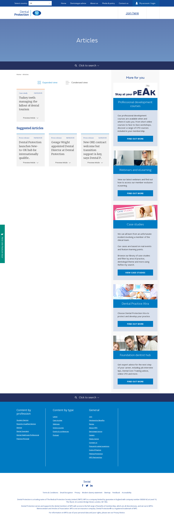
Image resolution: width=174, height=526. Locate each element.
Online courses (58, 428)
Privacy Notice (119, 512)
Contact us (93, 442)
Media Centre (94, 439)
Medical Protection (96, 453)
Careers (92, 435)
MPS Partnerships (95, 457)
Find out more (135, 138)
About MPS (93, 428)
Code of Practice (95, 450)
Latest (55, 416)
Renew (91, 424)
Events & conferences (61, 431)
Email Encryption (66, 492)
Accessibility (126, 492)
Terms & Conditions (50, 492)
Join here (132, 13)
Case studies (57, 420)
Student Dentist (22, 420)
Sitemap (107, 492)
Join (90, 416)
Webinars (56, 424)
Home (19, 74)
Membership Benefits (97, 420)
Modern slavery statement (92, 492)
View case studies (135, 272)
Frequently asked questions (99, 446)
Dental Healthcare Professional (28, 435)
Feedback (116, 492)
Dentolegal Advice (95, 431)
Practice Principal (23, 439)
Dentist (19, 427)
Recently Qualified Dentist (26, 424)
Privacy (77, 492)
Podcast (56, 435)
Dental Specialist (23, 431)
